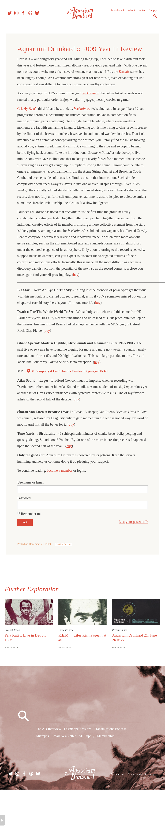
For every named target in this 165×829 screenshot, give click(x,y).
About (130, 12)
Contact (140, 12)
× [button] (2, 820)
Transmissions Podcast (110, 729)
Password (24, 498)
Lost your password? (133, 522)
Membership (117, 12)
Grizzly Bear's (27, 108)
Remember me (31, 514)
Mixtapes (42, 736)
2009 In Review (63, 544)
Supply (152, 12)
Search (154, 18)
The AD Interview (48, 729)
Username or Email (30, 482)
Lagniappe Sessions (77, 729)
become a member (60, 470)
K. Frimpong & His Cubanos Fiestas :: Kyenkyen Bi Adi (70, 371)
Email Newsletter (63, 736)
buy (75, 275)
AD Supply (86, 736)
